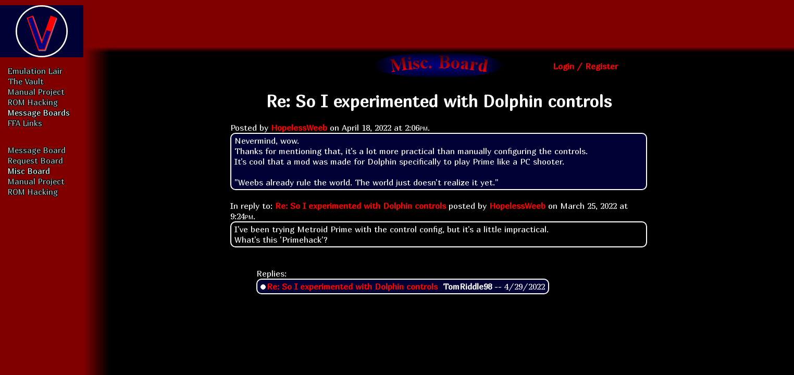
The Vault (26, 81)
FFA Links (25, 123)
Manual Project (36, 91)
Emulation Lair (35, 71)
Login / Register (585, 66)
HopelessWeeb (299, 127)
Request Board (35, 160)
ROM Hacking (33, 102)
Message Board (37, 150)
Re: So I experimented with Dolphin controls (360, 206)
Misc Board (29, 171)
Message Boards (39, 112)
